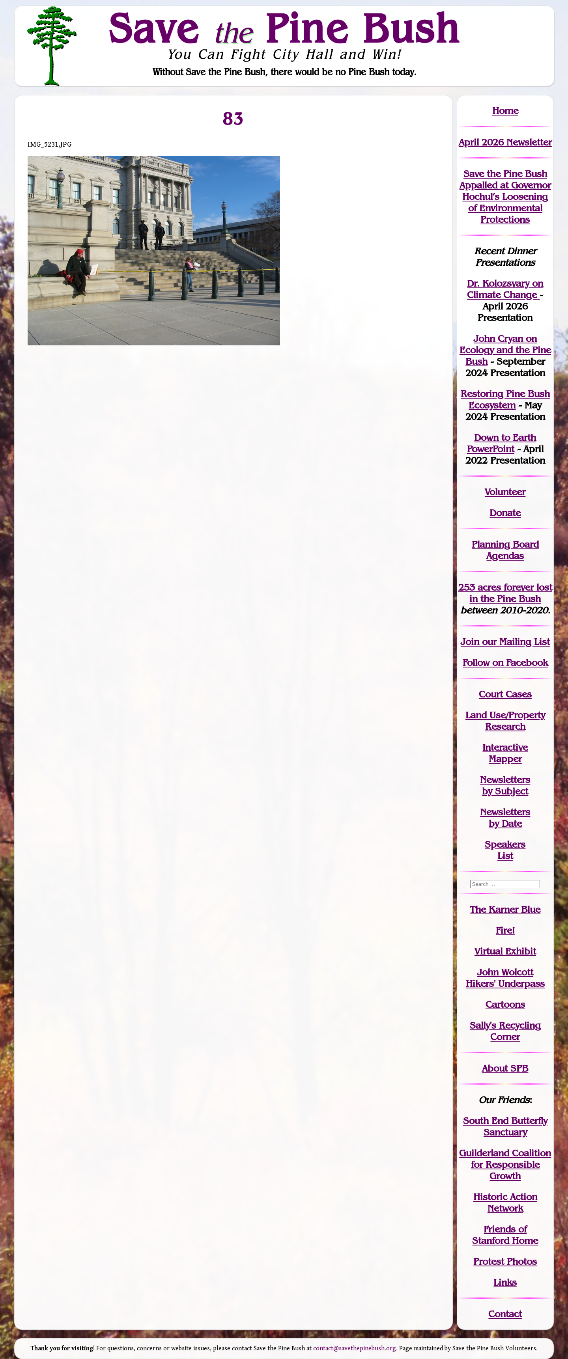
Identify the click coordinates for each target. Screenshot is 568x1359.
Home (505, 110)
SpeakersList (505, 850)
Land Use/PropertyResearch (505, 720)
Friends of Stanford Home (505, 1234)
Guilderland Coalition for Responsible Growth (505, 1164)
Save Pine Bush (284, 28)
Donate (505, 512)
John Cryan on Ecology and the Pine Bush (505, 350)
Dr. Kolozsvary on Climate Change (505, 289)
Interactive (505, 747)
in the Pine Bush (510, 593)
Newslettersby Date (505, 817)
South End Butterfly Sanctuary (505, 1126)
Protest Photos (505, 1261)
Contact (505, 1314)
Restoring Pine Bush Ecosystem (505, 399)
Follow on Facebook (505, 662)
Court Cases (505, 694)
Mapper (505, 758)
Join (470, 641)
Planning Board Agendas (505, 550)
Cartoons (505, 1004)
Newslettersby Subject (505, 785)
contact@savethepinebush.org (354, 1348)
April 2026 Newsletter (505, 142)
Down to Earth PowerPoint (501, 443)
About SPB (505, 1068)
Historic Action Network (505, 1202)
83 (233, 118)
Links (505, 1282)
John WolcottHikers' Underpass (505, 977)
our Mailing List (514, 641)
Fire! (505, 930)
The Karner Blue (505, 909)
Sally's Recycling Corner (505, 1031)
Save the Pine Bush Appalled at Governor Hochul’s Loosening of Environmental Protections (505, 196)
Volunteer (505, 492)
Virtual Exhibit (505, 951)
